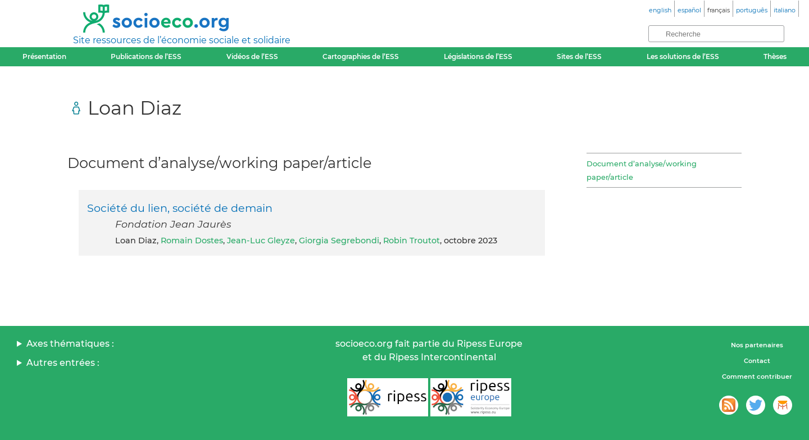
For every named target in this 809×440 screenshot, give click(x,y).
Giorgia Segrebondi (339, 240)
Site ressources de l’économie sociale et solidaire (181, 40)
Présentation (44, 56)
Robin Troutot (411, 240)
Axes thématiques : (70, 343)
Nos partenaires (757, 345)
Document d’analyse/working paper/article (642, 170)
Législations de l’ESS (478, 56)
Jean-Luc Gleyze (261, 240)
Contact (757, 361)
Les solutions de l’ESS (683, 56)
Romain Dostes (192, 240)
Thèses (775, 56)
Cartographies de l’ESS (360, 56)
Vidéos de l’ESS (252, 56)
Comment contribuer (757, 376)
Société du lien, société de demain (179, 208)
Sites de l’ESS (579, 56)
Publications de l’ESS (146, 56)
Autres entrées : (62, 362)
